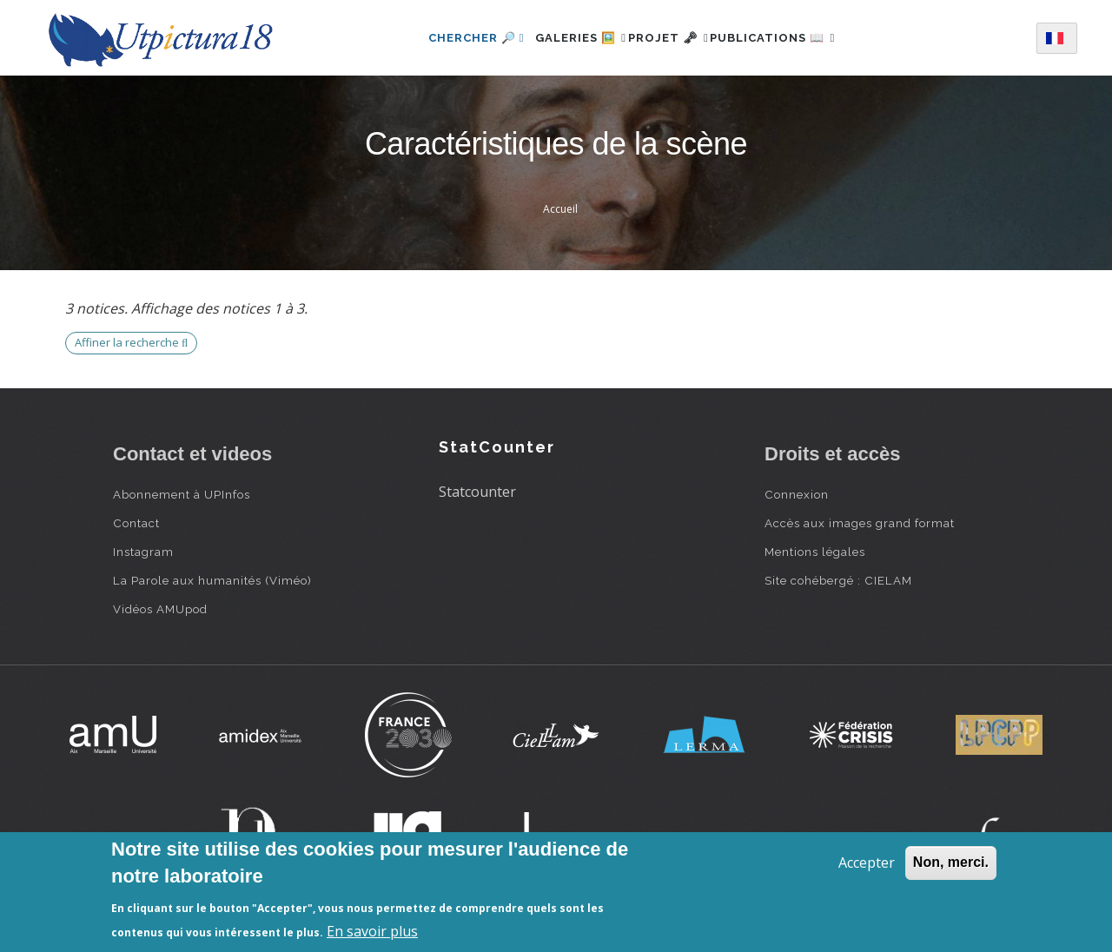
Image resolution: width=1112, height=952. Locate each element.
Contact (136, 523)
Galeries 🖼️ (561, 37)
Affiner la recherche (131, 342)
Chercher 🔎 (447, 37)
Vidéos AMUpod (160, 609)
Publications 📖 (792, 37)
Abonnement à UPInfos (181, 494)
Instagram (143, 552)
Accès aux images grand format (859, 523)
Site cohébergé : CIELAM (838, 580)
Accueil (560, 209)
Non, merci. (951, 862)
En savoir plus (372, 931)
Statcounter (477, 491)
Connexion (796, 494)
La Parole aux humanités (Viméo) (212, 580)
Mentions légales (814, 552)
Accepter (866, 862)
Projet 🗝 (668, 37)
